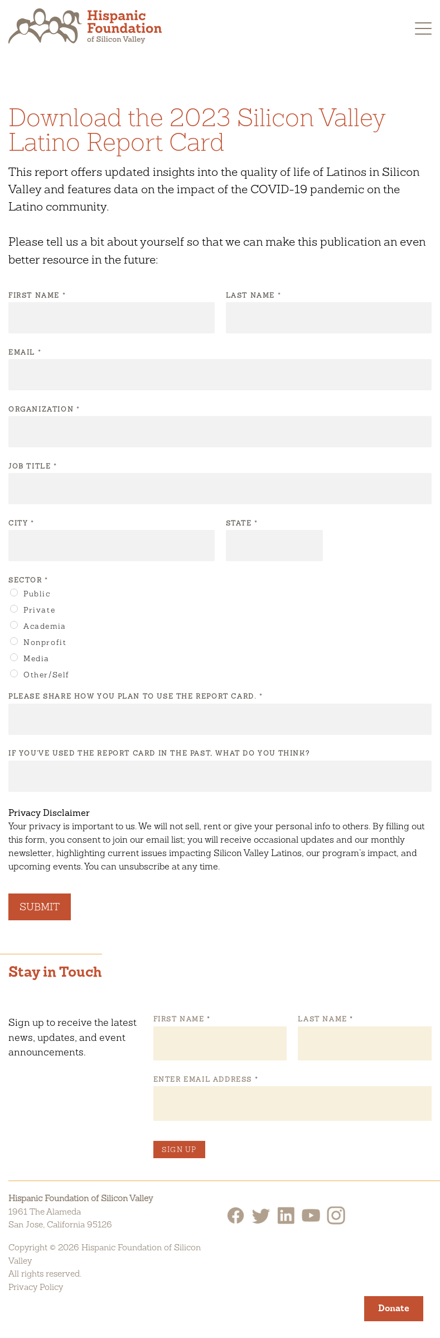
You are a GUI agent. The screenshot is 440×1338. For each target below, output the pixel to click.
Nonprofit (44, 642)
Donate (393, 1308)
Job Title (32, 466)
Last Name (253, 295)
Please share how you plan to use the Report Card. (135, 696)
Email (24, 352)
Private (39, 609)
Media (36, 658)
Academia (44, 626)
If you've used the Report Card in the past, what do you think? (159, 753)
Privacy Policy (35, 1287)
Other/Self (46, 674)
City (20, 523)
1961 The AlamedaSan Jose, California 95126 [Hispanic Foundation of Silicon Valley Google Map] (60, 1218)
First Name (36, 295)
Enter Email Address (205, 1079)
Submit (40, 906)
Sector (27, 580)
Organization (43, 409)
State (242, 523)
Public (37, 593)
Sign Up (179, 1149)
